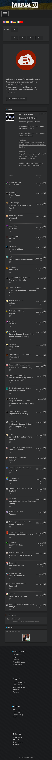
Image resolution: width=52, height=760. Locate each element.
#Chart (25, 165)
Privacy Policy (18, 715)
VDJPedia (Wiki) (19, 687)
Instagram (18, 742)
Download (17, 655)
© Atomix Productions (26, 757)
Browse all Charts (17, 99)
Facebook (17, 737)
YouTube (17, 740)
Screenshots (17, 664)
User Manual (17, 685)
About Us (16, 710)
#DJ (20, 165)
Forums (16, 692)
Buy (14, 657)
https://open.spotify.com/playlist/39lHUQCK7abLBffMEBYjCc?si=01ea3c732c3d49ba (32, 156)
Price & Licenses (19, 662)
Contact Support (19, 682)
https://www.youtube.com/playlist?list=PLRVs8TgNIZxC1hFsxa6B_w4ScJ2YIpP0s (32, 145)
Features (16, 660)
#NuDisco (31, 165)
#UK (20, 163)
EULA (15, 717)
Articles (16, 690)
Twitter (16, 745)
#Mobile (40, 163)
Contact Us (17, 712)
